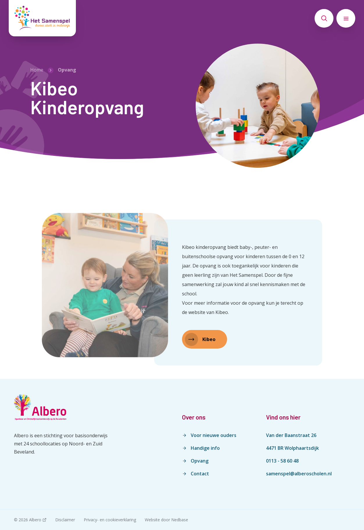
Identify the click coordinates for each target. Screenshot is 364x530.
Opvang (199, 461)
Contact (200, 473)
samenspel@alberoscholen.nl (299, 473)
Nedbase (179, 519)
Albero (35, 519)
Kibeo (208, 339)
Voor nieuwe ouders (213, 435)
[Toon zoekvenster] (324, 18)
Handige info (205, 448)
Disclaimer (65, 519)
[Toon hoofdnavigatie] (345, 18)
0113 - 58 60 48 (282, 461)
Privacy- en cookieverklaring (110, 519)
